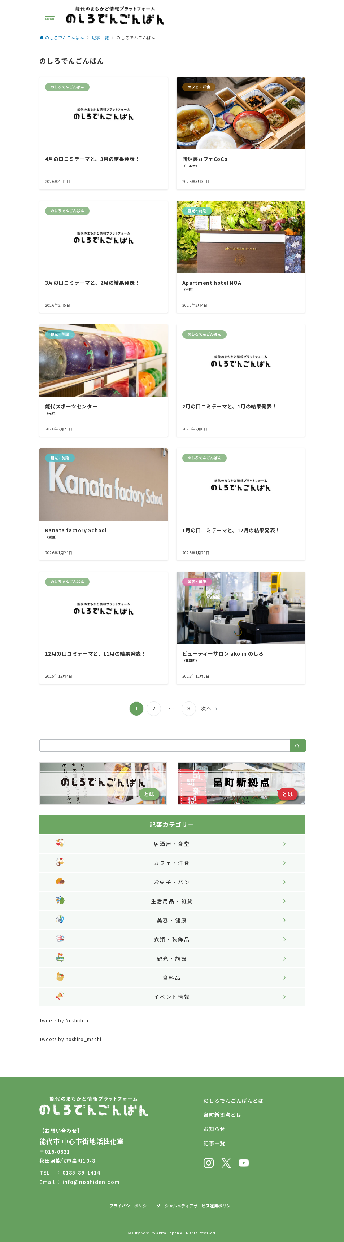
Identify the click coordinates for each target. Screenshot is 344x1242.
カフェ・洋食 (172, 862)
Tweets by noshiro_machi (70, 1039)
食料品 (172, 977)
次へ (206, 708)
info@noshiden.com (91, 1181)
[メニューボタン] (49, 15)
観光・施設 (172, 958)
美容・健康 (172, 920)
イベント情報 (172, 996)
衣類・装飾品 (172, 939)
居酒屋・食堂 (172, 843)
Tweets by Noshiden (63, 1020)
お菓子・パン (172, 881)
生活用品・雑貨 (172, 901)
